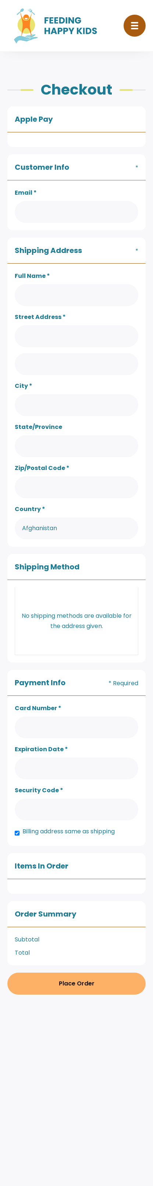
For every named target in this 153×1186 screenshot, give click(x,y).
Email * (26, 192)
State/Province (38, 427)
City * (23, 386)
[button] (135, 26)
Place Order (77, 983)
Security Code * (39, 790)
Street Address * (40, 317)
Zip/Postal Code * (42, 468)
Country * (30, 509)
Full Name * (32, 276)
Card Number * (38, 708)
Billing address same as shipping (68, 831)
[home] (57, 25)
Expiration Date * (41, 749)
